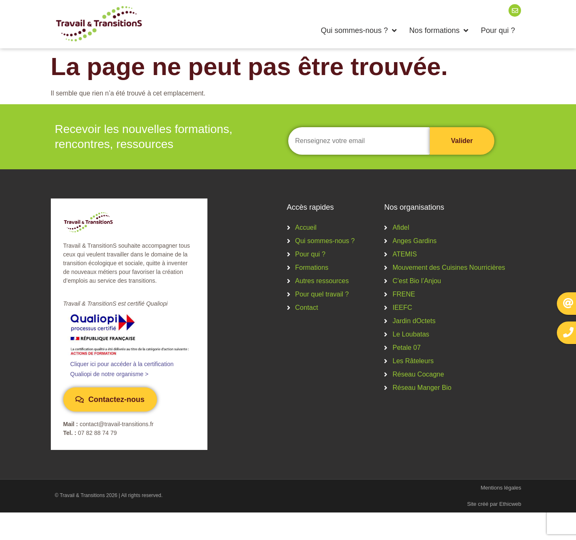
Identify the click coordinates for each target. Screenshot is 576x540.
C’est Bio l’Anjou (416, 280)
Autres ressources (322, 280)
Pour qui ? (498, 30)
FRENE (403, 294)
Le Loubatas (410, 334)
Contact (306, 307)
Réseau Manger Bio (421, 387)
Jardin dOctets (413, 320)
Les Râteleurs (413, 360)
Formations (312, 267)
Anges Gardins (414, 240)
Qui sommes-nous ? (358, 30)
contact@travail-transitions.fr (117, 424)
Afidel (400, 227)
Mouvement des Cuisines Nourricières (448, 267)
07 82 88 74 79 (97, 432)
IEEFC (402, 307)
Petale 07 (406, 347)
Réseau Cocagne (418, 374)
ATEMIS (404, 254)
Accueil (306, 227)
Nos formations (438, 30)
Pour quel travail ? (322, 294)
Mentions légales (501, 488)
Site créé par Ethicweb (494, 504)
